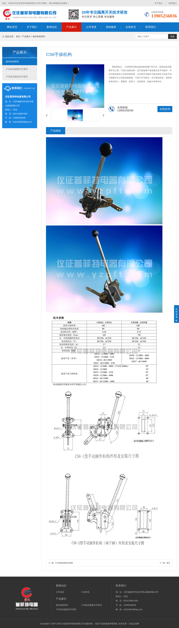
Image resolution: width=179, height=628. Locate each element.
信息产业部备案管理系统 (105, 623)
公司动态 (60, 592)
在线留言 (131, 27)
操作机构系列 (39, 36)
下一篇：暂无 (164, 563)
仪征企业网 (134, 623)
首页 (18, 36)
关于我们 (159, 3)
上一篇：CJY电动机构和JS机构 (60, 563)
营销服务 (111, 27)
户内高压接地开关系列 (17, 76)
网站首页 (12, 27)
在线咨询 (165, 109)
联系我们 (173, 3)
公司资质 (91, 27)
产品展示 (71, 27)
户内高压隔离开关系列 (17, 69)
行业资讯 (85, 592)
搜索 (172, 36)
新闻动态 (51, 27)
